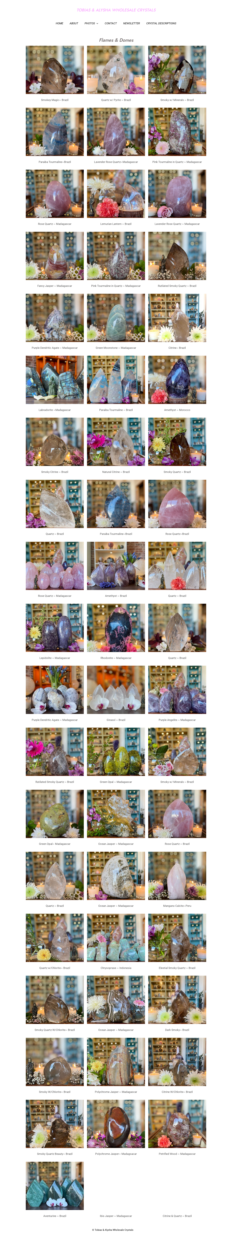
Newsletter (130, 23)
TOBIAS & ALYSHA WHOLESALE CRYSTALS (116, 10)
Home (62, 23)
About (75, 23)
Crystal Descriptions (159, 23)
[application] (97, 23)
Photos (92, 23)
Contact (110, 23)
